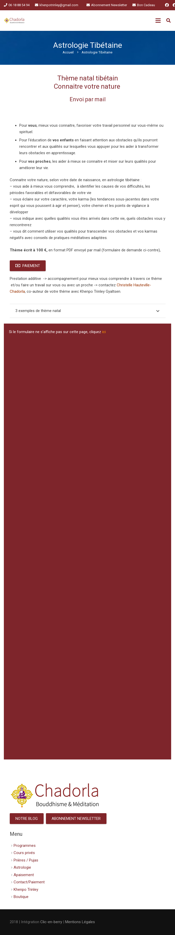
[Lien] (14, 20)
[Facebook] (167, 5)
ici (104, 331)
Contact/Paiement (29, 882)
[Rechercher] (168, 20)
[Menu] (158, 20)
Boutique (21, 896)
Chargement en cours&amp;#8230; (87, 546)
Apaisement (24, 875)
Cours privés (24, 852)
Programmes (25, 845)
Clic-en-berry (51, 922)
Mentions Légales (80, 922)
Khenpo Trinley (26, 889)
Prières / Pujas (26, 860)
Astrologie (22, 867)
